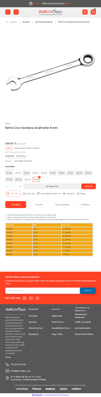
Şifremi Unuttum (36, 328)
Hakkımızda (57, 316)
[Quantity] (14, 186)
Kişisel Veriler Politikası (84, 334)
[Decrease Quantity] (7, 186)
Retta (7, 123)
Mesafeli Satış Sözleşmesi (81, 315)
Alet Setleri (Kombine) (23, 161)
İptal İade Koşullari (83, 328)
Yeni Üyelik (33, 316)
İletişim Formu (58, 322)
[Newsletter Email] (50, 291)
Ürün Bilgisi (15, 205)
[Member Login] (85, 12)
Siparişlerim (34, 334)
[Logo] (51, 12)
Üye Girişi (32, 322)
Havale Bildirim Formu (61, 328)
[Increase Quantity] (20, 186)
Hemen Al (88, 186)
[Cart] (93, 12)
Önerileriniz (85, 205)
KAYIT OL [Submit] (87, 290)
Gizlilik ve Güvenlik (83, 322)
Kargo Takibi (57, 334)
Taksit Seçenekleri (62, 205)
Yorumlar (39, 205)
